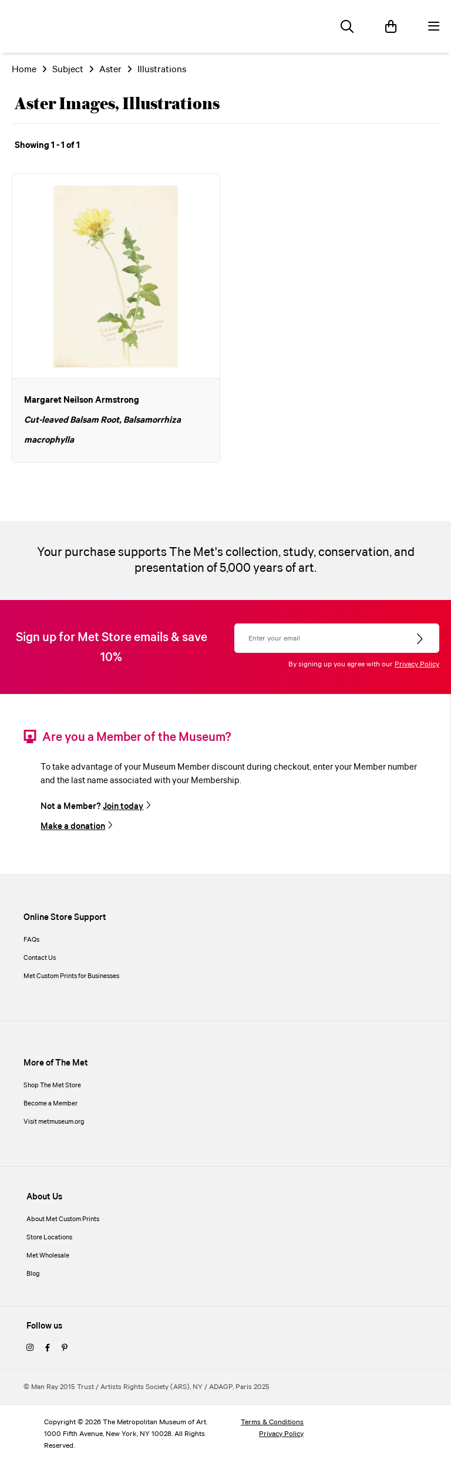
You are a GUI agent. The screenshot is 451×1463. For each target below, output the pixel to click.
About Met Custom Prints (62, 1219)
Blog (33, 1274)
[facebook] (47, 1348)
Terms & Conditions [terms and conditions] (272, 1422)
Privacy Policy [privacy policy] (281, 1434)
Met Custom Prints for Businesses (71, 976)
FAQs (31, 940)
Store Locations (49, 1237)
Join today (123, 807)
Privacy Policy (417, 664)
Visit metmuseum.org (54, 1122)
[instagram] (29, 1348)
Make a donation (73, 826)
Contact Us (39, 958)
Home (24, 69)
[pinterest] (65, 1348)
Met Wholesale (47, 1255)
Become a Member (50, 1103)
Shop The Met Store (52, 1085)
